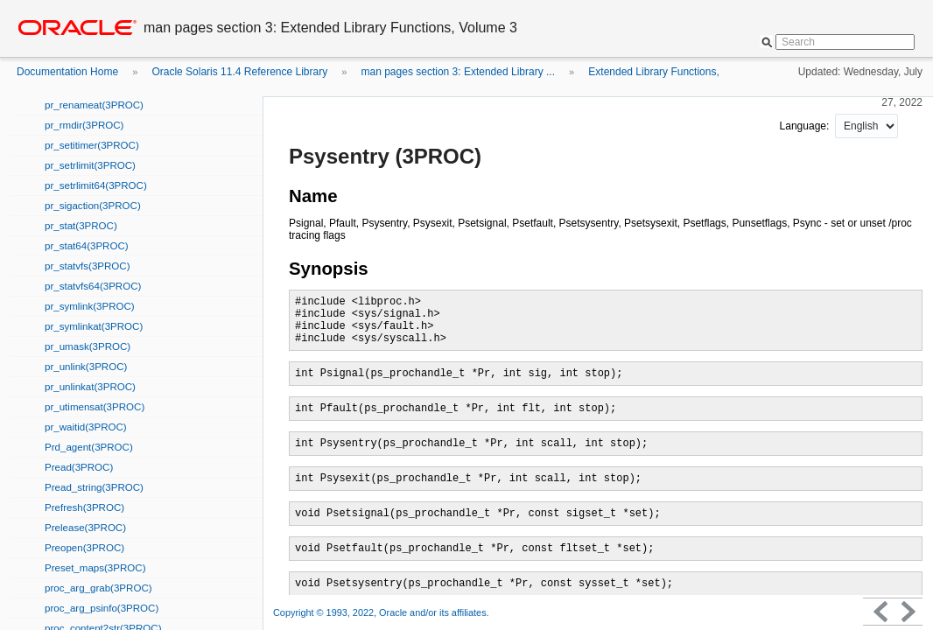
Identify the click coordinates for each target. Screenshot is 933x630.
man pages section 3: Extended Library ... (458, 72)
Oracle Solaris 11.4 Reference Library (239, 72)
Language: (806, 126)
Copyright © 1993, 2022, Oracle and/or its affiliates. (382, 612)
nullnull (866, 126)
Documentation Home (67, 72)
